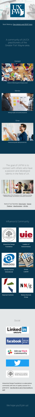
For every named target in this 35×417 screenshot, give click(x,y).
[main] (17, 24)
